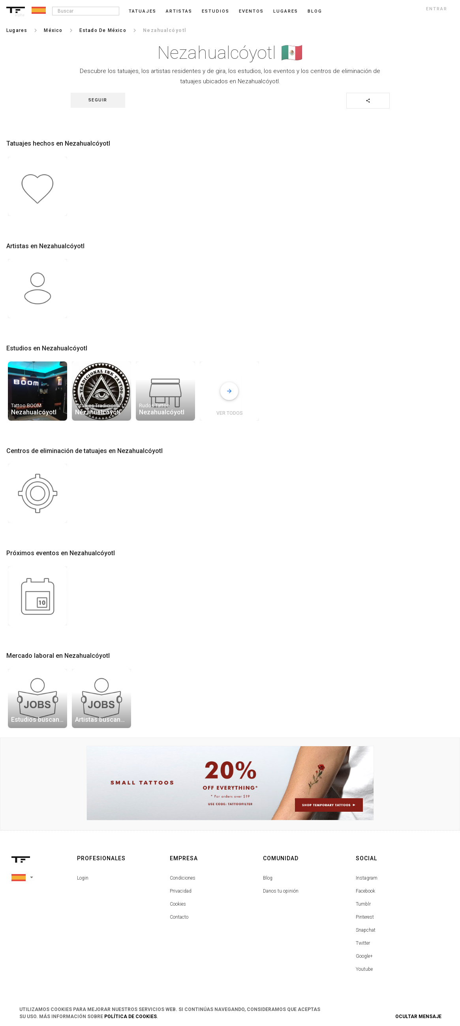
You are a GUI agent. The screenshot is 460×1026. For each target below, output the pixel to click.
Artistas (179, 11)
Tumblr (363, 904)
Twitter (363, 943)
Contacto (179, 917)
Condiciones (182, 878)
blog (315, 11)
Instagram (366, 878)
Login (82, 878)
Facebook (365, 891)
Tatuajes (142, 11)
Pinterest (365, 917)
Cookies (178, 904)
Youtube (364, 969)
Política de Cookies (130, 1016)
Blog (267, 878)
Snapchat (366, 930)
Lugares (285, 11)
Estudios (215, 11)
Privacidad (181, 891)
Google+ (364, 956)
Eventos (251, 11)
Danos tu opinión (281, 891)
